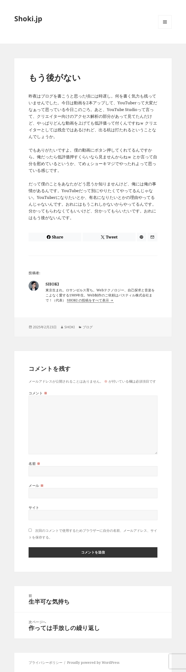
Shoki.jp (28, 18)
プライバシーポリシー (45, 662)
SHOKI (69, 327)
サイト (34, 507)
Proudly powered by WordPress (93, 662)
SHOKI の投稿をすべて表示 (88, 300)
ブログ (88, 327)
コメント (38, 393)
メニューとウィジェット (165, 28)
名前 (34, 463)
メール (36, 485)
